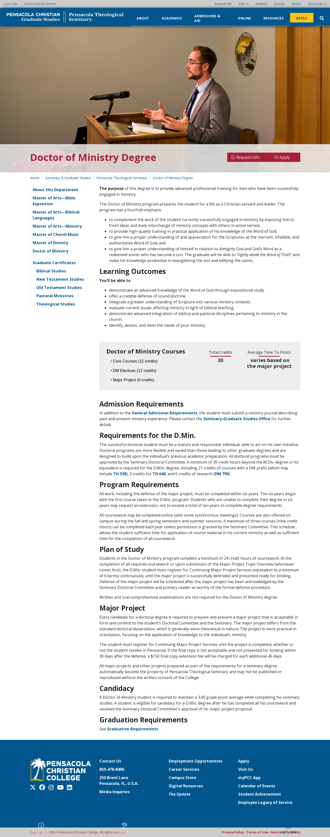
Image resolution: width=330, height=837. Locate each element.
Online (244, 18)
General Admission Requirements (164, 413)
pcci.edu (10, 4)
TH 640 (159, 473)
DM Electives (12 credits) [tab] (132, 370)
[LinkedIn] (71, 787)
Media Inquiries (114, 791)
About (143, 18)
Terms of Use (257, 832)
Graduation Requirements (132, 729)
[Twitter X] (34, 787)
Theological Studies (55, 304)
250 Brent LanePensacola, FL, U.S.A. (118, 780)
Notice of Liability (285, 832)
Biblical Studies (51, 271)
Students (261, 4)
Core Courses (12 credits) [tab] (133, 361)
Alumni (296, 4)
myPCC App (249, 777)
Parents (279, 4)
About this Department (55, 189)
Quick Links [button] (315, 4)
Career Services (184, 769)
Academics (172, 18)
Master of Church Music (56, 234)
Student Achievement (259, 794)
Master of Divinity (50, 242)
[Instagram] (52, 787)
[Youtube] (61, 787)
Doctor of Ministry (50, 251)
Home (34, 178)
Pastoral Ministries (55, 295)
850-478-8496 (111, 769)
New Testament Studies (60, 279)
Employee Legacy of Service (265, 802)
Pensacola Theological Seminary (122, 178)
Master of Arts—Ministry (57, 226)
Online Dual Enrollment (40, 4)
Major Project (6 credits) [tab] (131, 380)
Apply (301, 18)
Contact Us (110, 761)
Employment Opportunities (195, 761)
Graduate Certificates (54, 262)
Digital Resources (186, 786)
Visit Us (244, 4)
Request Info (223, 4)
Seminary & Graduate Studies (68, 178)
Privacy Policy (233, 832)
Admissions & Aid (207, 18)
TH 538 (119, 473)
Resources (274, 18)
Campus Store (182, 777)
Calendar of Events (256, 786)
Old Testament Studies (59, 287)
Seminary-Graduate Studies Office (236, 418)
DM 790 (222, 473)
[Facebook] (43, 787)
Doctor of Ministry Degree (173, 178)
